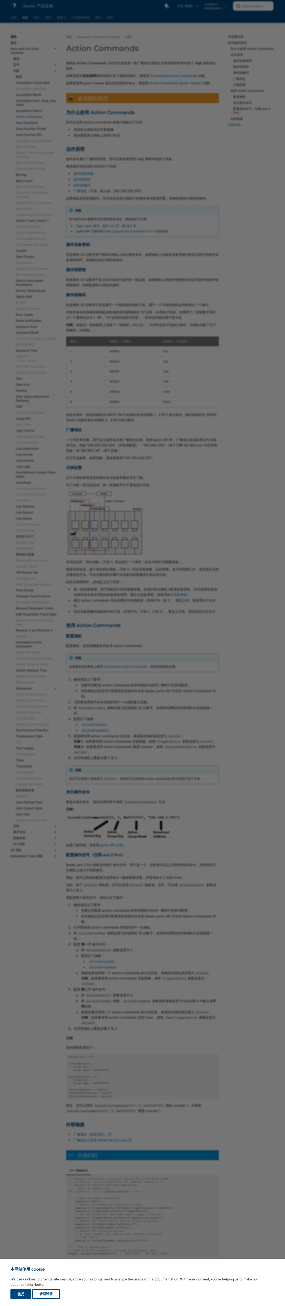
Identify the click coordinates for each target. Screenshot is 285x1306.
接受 (21, 1294)
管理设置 (46, 1294)
